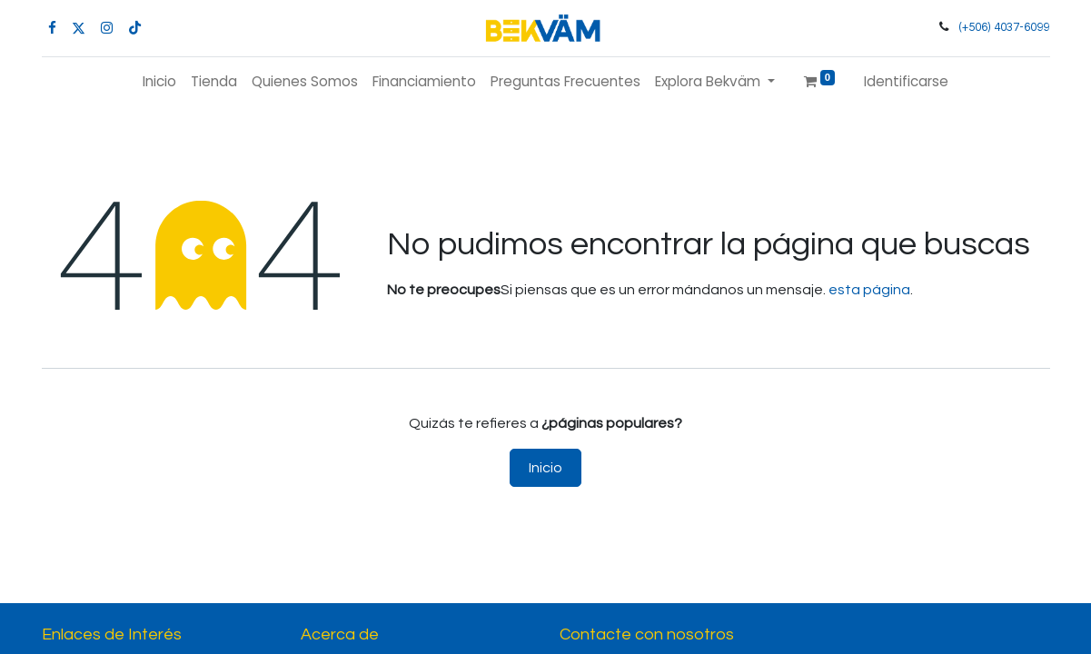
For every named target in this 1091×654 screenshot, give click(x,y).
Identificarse (906, 81)
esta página (869, 289)
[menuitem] (159, 82)
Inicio (545, 468)
